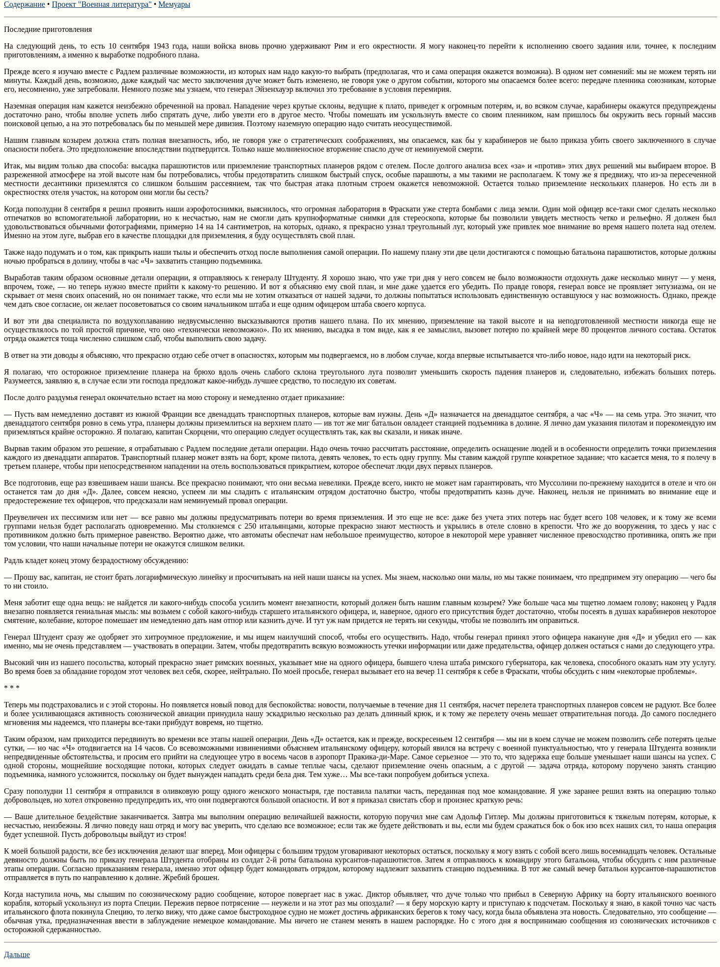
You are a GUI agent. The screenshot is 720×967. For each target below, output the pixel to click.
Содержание (24, 4)
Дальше (17, 954)
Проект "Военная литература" (101, 4)
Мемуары (174, 4)
